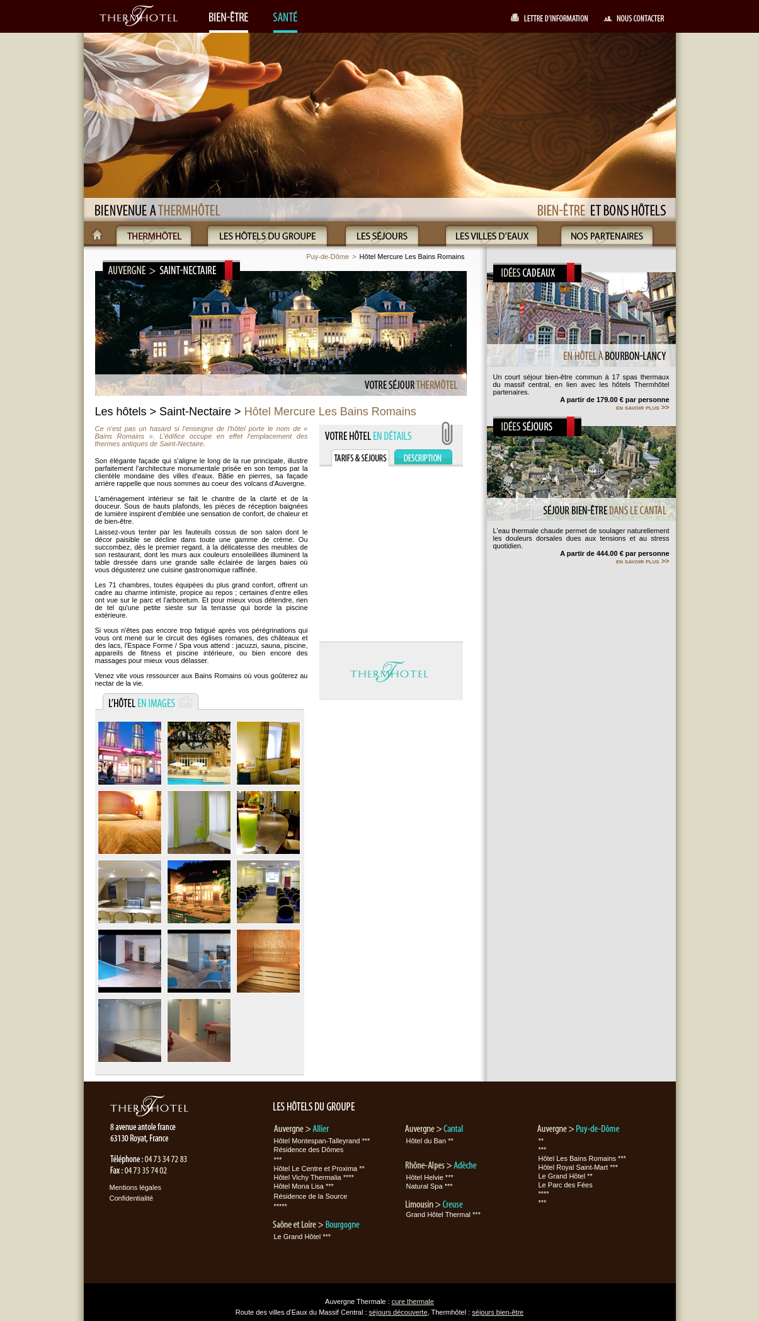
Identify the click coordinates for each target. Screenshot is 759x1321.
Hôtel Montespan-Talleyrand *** (322, 1141)
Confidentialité (132, 1198)
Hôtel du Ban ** (430, 1141)
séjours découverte (398, 1312)
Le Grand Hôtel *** (302, 1236)
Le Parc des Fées (566, 1185)
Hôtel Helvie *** (430, 1177)
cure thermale (413, 1301)
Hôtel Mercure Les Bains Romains (412, 256)
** (541, 1141)
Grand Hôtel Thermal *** (443, 1214)
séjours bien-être (497, 1312)
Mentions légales (136, 1187)
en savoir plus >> (643, 407)
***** (280, 1206)
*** (278, 1159)
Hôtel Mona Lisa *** (304, 1186)
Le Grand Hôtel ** (566, 1176)
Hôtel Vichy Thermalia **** (314, 1177)
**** (544, 1193)
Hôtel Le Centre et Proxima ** (319, 1168)
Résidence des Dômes (309, 1149)
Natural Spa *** (429, 1186)
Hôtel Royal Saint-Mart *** (579, 1167)
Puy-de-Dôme (327, 256)
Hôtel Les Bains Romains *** (582, 1158)
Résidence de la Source (311, 1196)
